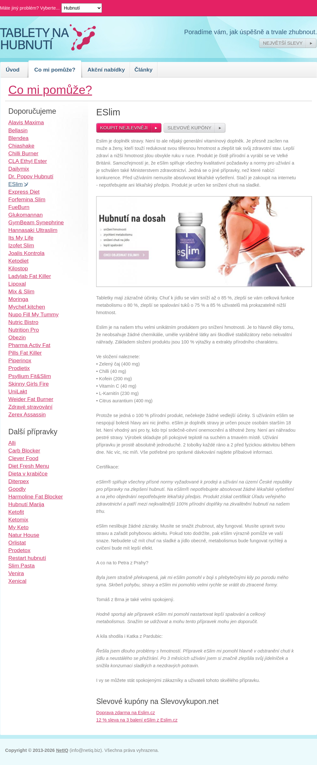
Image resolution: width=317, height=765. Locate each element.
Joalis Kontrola (26, 253)
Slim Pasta (21, 565)
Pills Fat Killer (25, 353)
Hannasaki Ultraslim (33, 230)
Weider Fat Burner (30, 399)
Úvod (12, 69)
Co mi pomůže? (54, 69)
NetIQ (62, 750)
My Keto (18, 527)
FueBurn (18, 207)
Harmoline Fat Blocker (35, 496)
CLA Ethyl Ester (27, 161)
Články (144, 69)
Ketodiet (18, 261)
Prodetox (19, 550)
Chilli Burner (23, 153)
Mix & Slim (21, 291)
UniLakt (17, 391)
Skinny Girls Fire (28, 384)
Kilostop (18, 268)
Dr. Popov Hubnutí (30, 176)
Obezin (17, 337)
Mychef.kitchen (26, 307)
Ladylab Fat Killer (29, 276)
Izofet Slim (21, 245)
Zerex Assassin (27, 414)
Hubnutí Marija (26, 504)
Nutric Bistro (23, 322)
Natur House (23, 535)
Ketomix (18, 519)
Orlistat (17, 542)
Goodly (17, 489)
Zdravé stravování (30, 407)
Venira (16, 573)
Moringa (18, 299)
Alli (12, 443)
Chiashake (21, 146)
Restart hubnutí (27, 558)
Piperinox (19, 360)
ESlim (15, 184)
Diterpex (18, 481)
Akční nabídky (106, 69)
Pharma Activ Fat (29, 345)
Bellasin (17, 130)
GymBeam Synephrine (36, 222)
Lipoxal (17, 284)
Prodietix (19, 368)
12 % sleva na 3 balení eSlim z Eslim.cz (136, 719)
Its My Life (21, 238)
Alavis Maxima (26, 122)
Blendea (18, 138)
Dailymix (18, 169)
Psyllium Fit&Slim (29, 376)
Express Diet (24, 192)
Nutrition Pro (23, 330)
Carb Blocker (24, 450)
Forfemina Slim (26, 199)
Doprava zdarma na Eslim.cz (125, 712)
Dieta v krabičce (28, 473)
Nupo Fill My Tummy (33, 314)
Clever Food (23, 458)
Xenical (17, 581)
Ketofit (16, 512)
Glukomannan (25, 215)
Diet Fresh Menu (28, 466)
